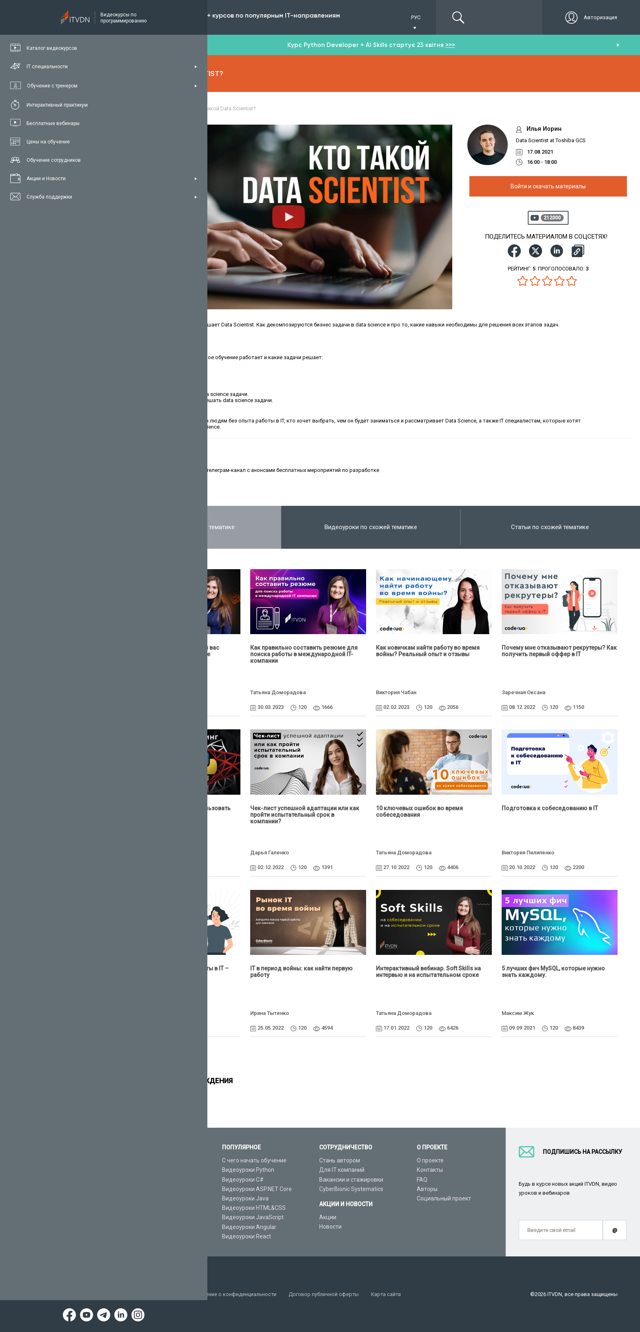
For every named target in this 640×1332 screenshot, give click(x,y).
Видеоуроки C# (243, 1179)
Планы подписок (146, 1189)
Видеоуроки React (246, 1236)
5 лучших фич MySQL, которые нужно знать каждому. (553, 971)
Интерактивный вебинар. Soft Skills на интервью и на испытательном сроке (428, 971)
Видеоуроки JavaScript (253, 1217)
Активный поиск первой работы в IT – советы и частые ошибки (176, 971)
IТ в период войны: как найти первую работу (301, 971)
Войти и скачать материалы (548, 186)
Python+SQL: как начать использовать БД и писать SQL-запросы (177, 811)
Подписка (154, 17)
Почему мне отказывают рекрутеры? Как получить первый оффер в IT (559, 650)
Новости (330, 1226)
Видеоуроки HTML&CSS (254, 1208)
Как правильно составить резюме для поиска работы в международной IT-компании (304, 654)
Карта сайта (390, 1294)
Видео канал (141, 1217)
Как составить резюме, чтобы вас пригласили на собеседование (171, 650)
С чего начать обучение (254, 1160)
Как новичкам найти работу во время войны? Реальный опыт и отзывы (428, 650)
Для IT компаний (341, 1170)
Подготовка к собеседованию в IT (550, 808)
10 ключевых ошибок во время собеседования (419, 811)
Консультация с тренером (159, 1160)
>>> (450, 45)
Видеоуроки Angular (249, 1227)
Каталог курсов (145, 1170)
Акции (327, 1217)
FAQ (422, 1179)
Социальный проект (444, 1198)
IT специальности (148, 1179)
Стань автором (339, 1160)
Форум (133, 1236)
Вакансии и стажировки (351, 1179)
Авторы (427, 1189)
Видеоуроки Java (245, 1198)
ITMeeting (190, 470)
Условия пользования (152, 1294)
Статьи (134, 1227)
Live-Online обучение (152, 1208)
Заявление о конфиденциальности (236, 1294)
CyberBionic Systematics (351, 1189)
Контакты (430, 1170)
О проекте (430, 1160)
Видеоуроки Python (248, 1170)
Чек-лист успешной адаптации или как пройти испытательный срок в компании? (304, 815)
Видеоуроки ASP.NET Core (257, 1189)
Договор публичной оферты (327, 1294)
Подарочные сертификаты (160, 1198)
